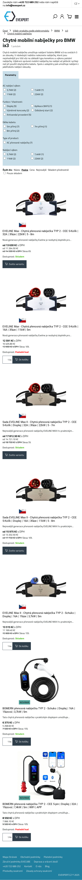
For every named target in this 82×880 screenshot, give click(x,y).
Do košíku (21, 359)
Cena (32, 170)
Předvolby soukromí (13, 870)
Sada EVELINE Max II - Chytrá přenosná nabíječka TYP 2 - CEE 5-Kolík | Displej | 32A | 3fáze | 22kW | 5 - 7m (40, 423)
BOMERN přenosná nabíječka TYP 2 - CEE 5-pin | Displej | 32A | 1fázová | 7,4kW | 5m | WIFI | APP (40, 805)
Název (17, 170)
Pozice (25, 170)
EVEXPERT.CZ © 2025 (68, 875)
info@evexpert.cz (15, 5)
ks (7, 359)
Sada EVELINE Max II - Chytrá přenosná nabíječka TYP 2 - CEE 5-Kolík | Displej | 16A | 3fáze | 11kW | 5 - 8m (40, 519)
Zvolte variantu (14, 264)
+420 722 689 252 (28, 2)
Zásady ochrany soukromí (39, 870)
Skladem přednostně (58, 170)
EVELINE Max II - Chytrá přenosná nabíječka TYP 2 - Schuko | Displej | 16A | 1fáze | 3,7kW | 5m (39, 614)
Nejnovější (41, 170)
